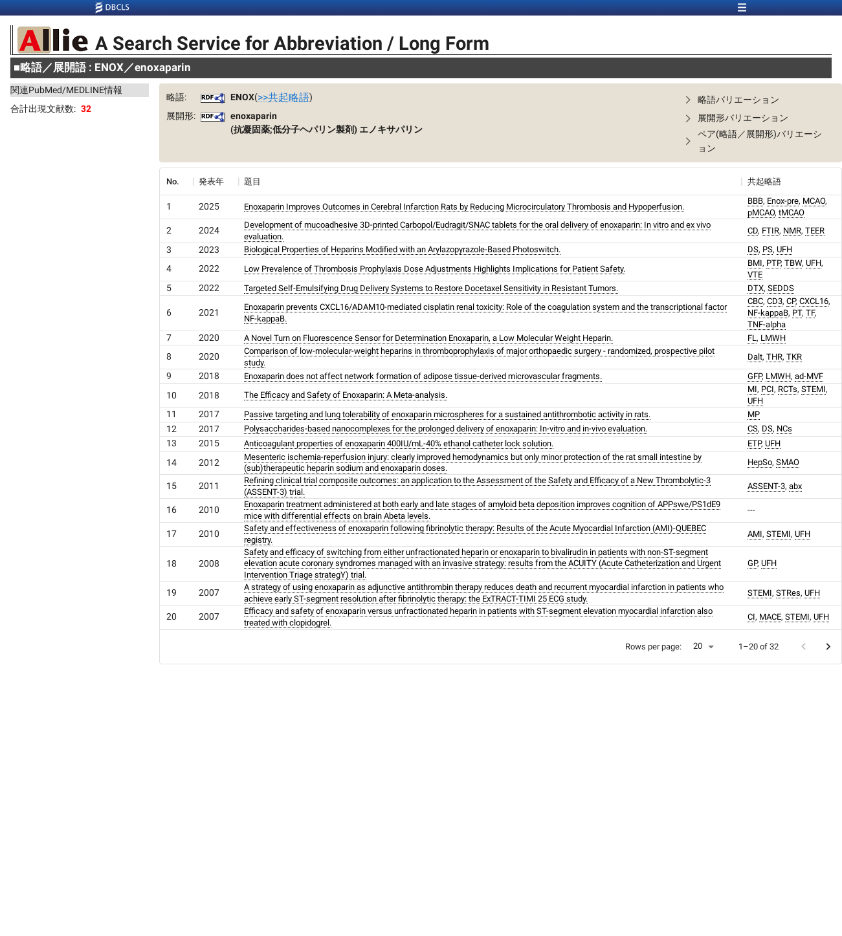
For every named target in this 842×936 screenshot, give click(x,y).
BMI (755, 263)
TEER (815, 230)
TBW (793, 263)
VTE (755, 274)
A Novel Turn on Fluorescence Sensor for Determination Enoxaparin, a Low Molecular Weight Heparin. (428, 338)
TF (810, 313)
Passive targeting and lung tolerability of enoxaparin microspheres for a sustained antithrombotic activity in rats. (447, 414)
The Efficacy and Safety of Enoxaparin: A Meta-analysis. (345, 395)
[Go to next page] (828, 646)
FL (752, 338)
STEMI (813, 389)
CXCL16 (813, 301)
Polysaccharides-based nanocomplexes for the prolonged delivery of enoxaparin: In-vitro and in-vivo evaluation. (445, 428)
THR (774, 357)
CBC (755, 301)
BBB (755, 201)
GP (752, 563)
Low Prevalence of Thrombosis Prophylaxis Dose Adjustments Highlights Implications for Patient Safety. (434, 269)
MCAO (814, 201)
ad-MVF (809, 376)
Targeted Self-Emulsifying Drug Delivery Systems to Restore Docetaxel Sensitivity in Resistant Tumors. (431, 288)
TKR (794, 357)
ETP (754, 443)
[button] (754, 100)
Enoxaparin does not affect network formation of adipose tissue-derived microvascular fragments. (423, 376)
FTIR (770, 230)
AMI (755, 534)
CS (753, 428)
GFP (755, 376)
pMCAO (761, 212)
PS (767, 249)
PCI (767, 389)
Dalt (755, 357)
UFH (784, 249)
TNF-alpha (767, 324)
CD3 (774, 301)
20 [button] (697, 646)
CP (790, 301)
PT (797, 313)
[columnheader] (176, 181)
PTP (773, 263)
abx (795, 486)
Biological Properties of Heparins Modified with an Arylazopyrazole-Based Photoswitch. (402, 249)
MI (752, 389)
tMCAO (791, 212)
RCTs (787, 389)
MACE (770, 617)
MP (754, 414)
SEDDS (781, 288)
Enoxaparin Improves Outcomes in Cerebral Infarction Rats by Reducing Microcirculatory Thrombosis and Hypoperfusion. (464, 207)
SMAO (787, 462)
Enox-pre (783, 201)
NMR (792, 230)
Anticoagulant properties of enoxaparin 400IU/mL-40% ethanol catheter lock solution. (398, 443)
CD (753, 230)
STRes (788, 593)
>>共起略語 (283, 97)
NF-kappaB (768, 313)
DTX (756, 288)
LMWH (773, 338)
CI (751, 617)
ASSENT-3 (766, 486)
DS (753, 249)
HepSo (760, 462)
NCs (784, 428)
